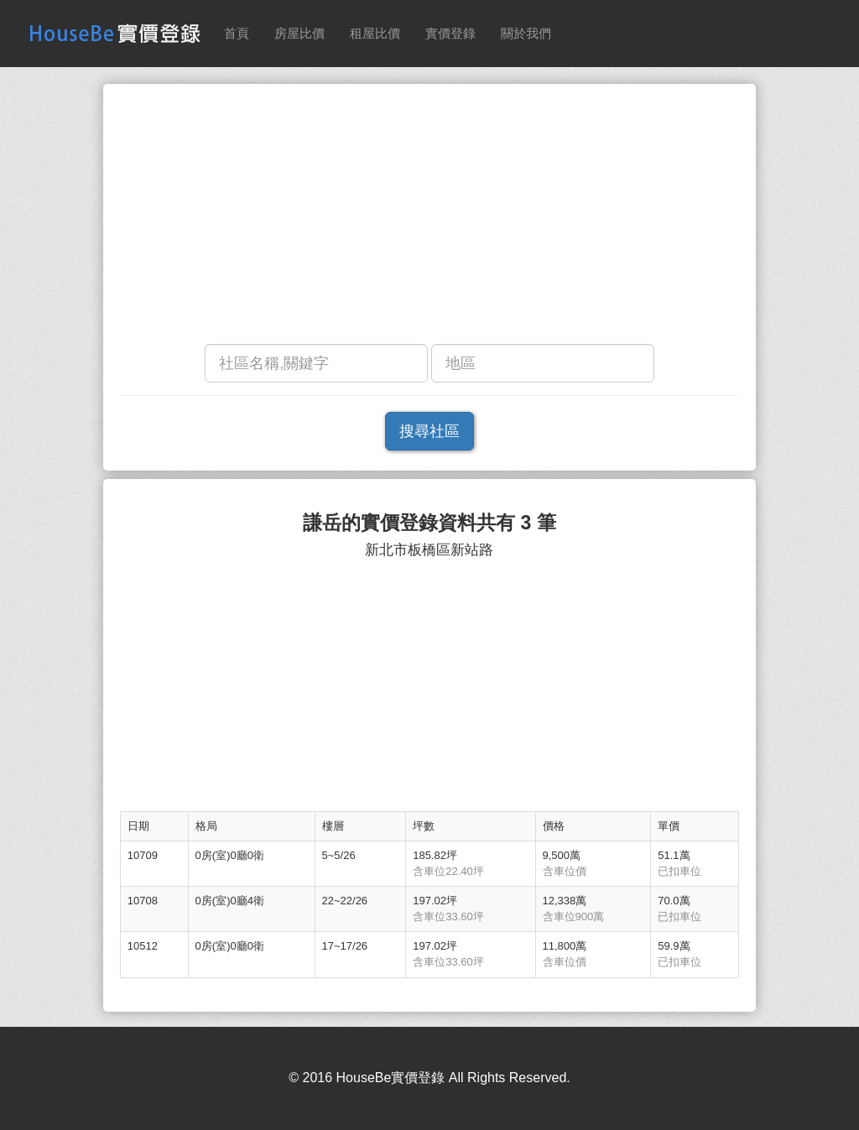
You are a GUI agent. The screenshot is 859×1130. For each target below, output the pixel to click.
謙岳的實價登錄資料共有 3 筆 (429, 523)
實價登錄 (450, 33)
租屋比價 (375, 33)
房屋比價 (299, 33)
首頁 (236, 33)
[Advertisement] (429, 218)
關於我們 (526, 33)
